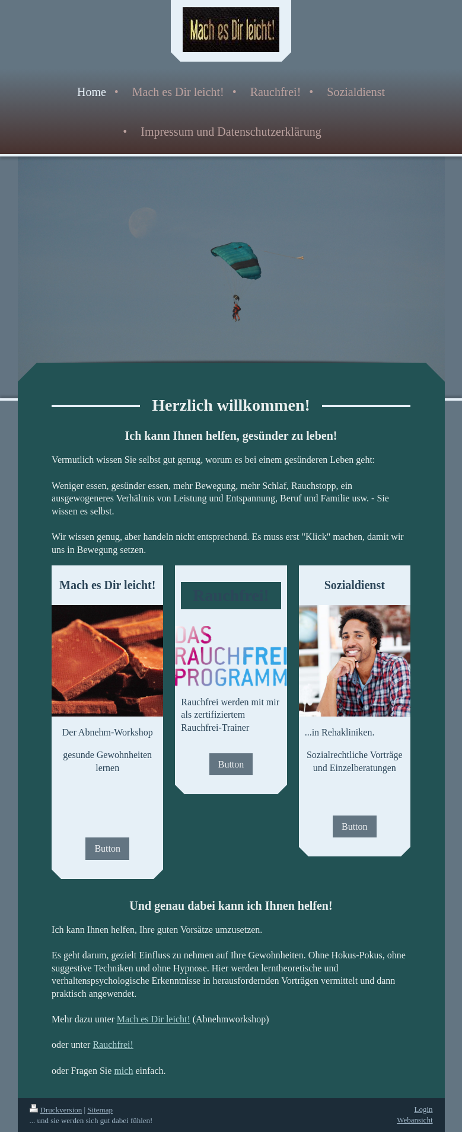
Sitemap (100, 1109)
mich (123, 1071)
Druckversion (56, 1109)
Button (107, 848)
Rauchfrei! (113, 1045)
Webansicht (414, 1119)
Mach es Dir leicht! (153, 1019)
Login (423, 1109)
